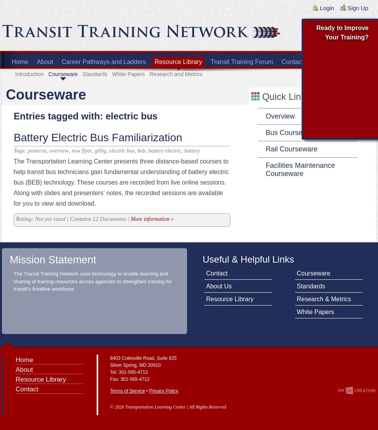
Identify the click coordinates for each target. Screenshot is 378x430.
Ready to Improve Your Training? (342, 33)
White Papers (128, 74)
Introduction (29, 74)
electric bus (121, 151)
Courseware (63, 74)
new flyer (82, 151)
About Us (219, 286)
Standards (95, 74)
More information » (152, 219)
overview (59, 151)
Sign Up (358, 8)
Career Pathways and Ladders (104, 62)
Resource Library (178, 62)
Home (20, 62)
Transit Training (95, 34)
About (45, 62)
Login (327, 8)
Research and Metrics (176, 74)
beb (141, 151)
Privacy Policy (163, 391)
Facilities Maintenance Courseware (300, 170)
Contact (292, 62)
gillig (100, 151)
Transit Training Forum (241, 62)
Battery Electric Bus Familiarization (98, 137)
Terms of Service (127, 391)
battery (192, 151)
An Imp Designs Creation (356, 390)
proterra (37, 151)
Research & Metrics (324, 299)
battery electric (164, 151)
